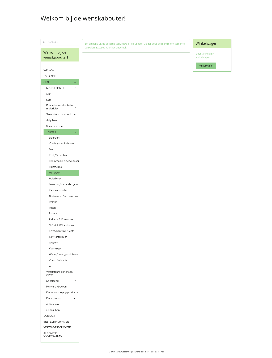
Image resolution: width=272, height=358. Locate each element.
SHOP (60, 82)
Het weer (54, 172)
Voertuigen (55, 248)
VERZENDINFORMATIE (57, 327)
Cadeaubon (53, 310)
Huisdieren (55, 178)
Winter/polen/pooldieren (63, 254)
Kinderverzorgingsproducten (62, 292)
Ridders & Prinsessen (61, 219)
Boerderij (54, 137)
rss (162, 351)
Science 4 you (54, 126)
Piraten (53, 201)
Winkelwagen (205, 65)
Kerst (49, 99)
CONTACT (49, 315)
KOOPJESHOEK (61, 87)
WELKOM (49, 70)
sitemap (155, 351)
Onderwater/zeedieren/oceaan (64, 196)
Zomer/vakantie (58, 260)
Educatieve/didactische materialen (61, 107)
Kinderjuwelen (61, 298)
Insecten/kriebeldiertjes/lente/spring (64, 184)
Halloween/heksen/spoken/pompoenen (64, 161)
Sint (48, 93)
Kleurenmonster (58, 190)
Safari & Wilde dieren (61, 225)
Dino (51, 149)
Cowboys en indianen (61, 143)
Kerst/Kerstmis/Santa (61, 231)
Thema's (61, 131)
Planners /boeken (56, 286)
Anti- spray (52, 304)
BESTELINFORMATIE (56, 321)
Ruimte (53, 213)
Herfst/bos (55, 166)
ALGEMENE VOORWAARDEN (53, 335)
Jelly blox (51, 120)
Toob (49, 266)
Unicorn (53, 242)
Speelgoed (61, 280)
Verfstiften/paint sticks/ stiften (59, 273)
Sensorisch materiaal (61, 114)
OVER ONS (50, 76)
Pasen (52, 207)
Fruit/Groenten (58, 155)
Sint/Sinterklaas (58, 236)
